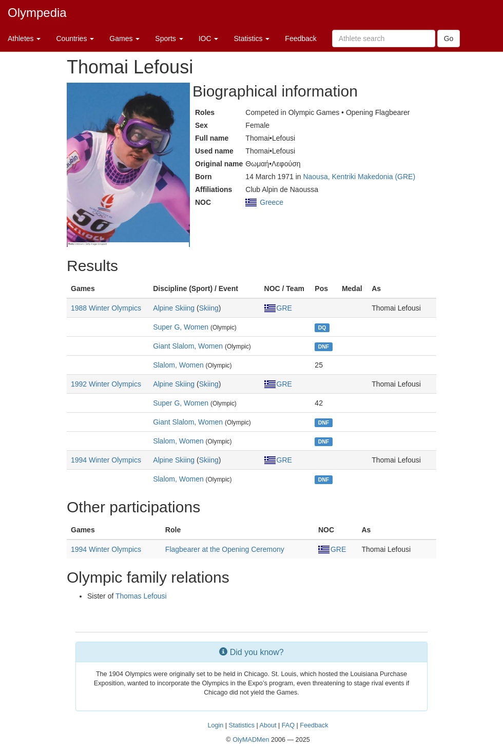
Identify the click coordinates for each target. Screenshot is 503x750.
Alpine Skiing (174, 308)
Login (215, 725)
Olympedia (37, 13)
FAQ (288, 725)
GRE (278, 308)
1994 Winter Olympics (106, 460)
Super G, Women (180, 327)
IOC (209, 38)
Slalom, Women (178, 365)
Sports (169, 38)
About (268, 725)
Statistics (251, 38)
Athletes (24, 38)
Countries (75, 38)
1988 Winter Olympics (106, 308)
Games (124, 38)
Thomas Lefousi (141, 596)
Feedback (300, 38)
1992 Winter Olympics (106, 384)
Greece (271, 202)
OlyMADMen (251, 739)
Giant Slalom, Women (188, 346)
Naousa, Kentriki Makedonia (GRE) (359, 176)
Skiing (209, 308)
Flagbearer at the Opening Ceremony (224, 549)
